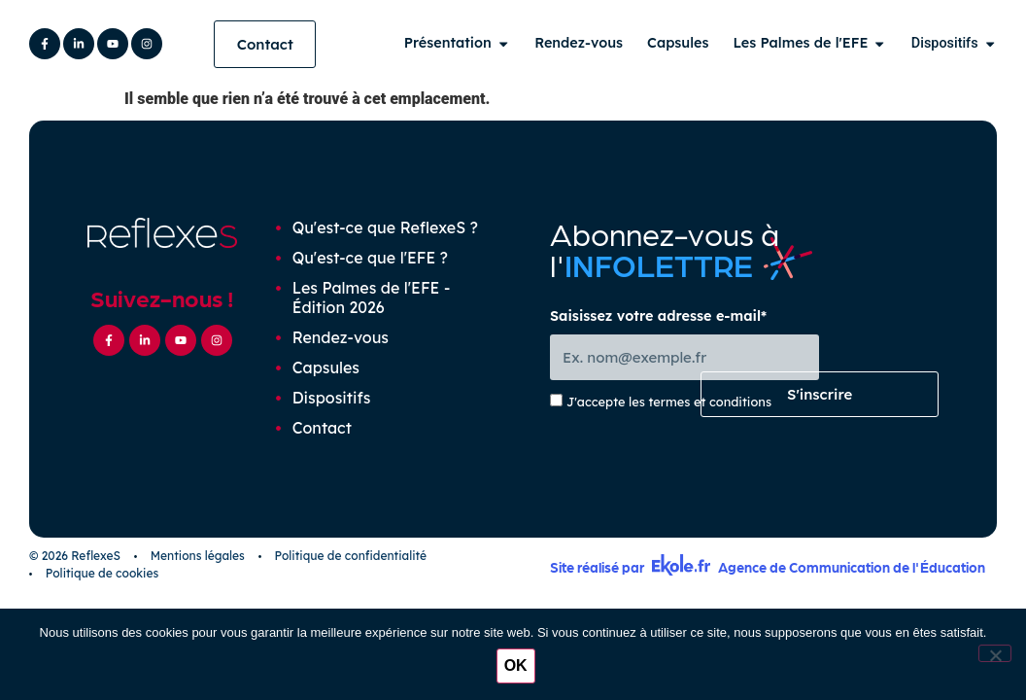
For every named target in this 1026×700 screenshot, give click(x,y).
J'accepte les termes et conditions (668, 409)
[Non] (994, 654)
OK (518, 667)
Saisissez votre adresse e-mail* (658, 324)
